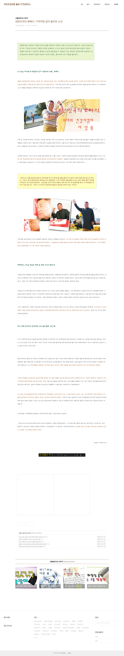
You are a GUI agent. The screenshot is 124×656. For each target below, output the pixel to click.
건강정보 (37, 624)
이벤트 (73, 624)
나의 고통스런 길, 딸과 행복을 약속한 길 (30, 541)
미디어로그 (97, 4)
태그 (88, 4)
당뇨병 (81, 631)
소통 (20, 533)
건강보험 (85, 628)
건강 (45, 624)
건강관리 (37, 631)
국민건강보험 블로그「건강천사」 (17, 4)
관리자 (69, 653)
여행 (78, 628)
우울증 (81, 621)
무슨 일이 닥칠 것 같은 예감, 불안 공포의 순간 (32, 537)
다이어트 (57, 628)
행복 (74, 621)
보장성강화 (38, 621)
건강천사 (67, 621)
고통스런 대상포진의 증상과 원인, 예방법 (31, 546)
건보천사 (37, 628)
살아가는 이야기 (26, 533)
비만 (45, 628)
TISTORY (62, 653)
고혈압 (74, 631)
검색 (118, 623)
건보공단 (57, 624)
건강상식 (46, 631)
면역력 (37, 634)
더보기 (35, 638)
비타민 (66, 624)
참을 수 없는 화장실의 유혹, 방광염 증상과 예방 (32, 544)
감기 (67, 631)
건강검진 (58, 621)
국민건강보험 (46, 634)
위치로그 (107, 4)
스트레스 (54, 631)
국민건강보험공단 (69, 628)
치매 (61, 631)
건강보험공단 (49, 621)
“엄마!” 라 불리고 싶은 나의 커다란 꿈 (29, 539)
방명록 (116, 4)
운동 (50, 628)
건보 (54, 634)
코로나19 (80, 624)
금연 (50, 624)
